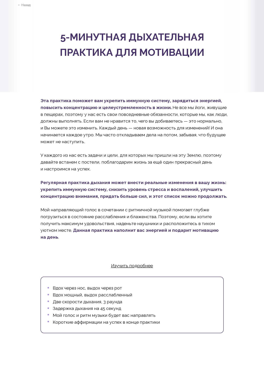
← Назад (24, 5)
